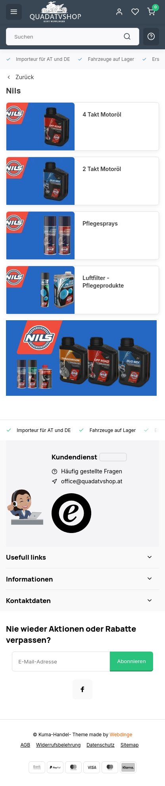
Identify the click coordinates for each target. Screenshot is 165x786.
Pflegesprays (100, 223)
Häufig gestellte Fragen (91, 471)
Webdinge (121, 734)
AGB (25, 745)
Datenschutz (100, 745)
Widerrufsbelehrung (58, 745)
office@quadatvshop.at (91, 481)
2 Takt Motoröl (101, 168)
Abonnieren (131, 661)
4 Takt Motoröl (101, 114)
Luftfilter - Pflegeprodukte (103, 281)
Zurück (20, 77)
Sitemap (130, 745)
